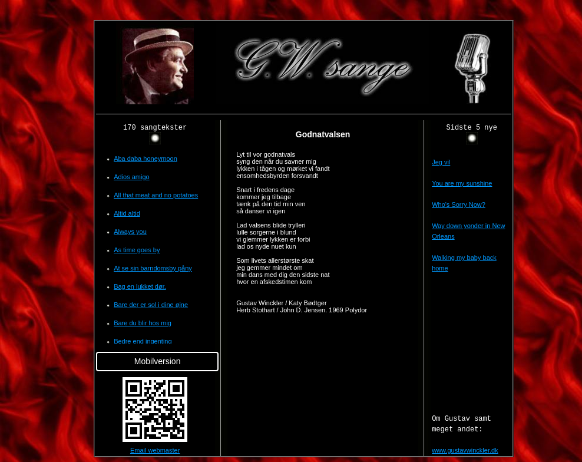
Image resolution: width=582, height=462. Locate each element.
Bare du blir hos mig (142, 322)
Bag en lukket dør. (140, 286)
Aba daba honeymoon (145, 158)
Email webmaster (155, 450)
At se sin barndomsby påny (153, 268)
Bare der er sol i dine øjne (151, 304)
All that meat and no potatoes (156, 195)
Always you (130, 231)
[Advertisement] (40, 197)
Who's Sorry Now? (458, 204)
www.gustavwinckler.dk (465, 450)
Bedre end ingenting (142, 341)
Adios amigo (132, 176)
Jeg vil (441, 162)
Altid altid (127, 213)
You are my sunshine (462, 183)
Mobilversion (157, 361)
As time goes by (137, 249)
